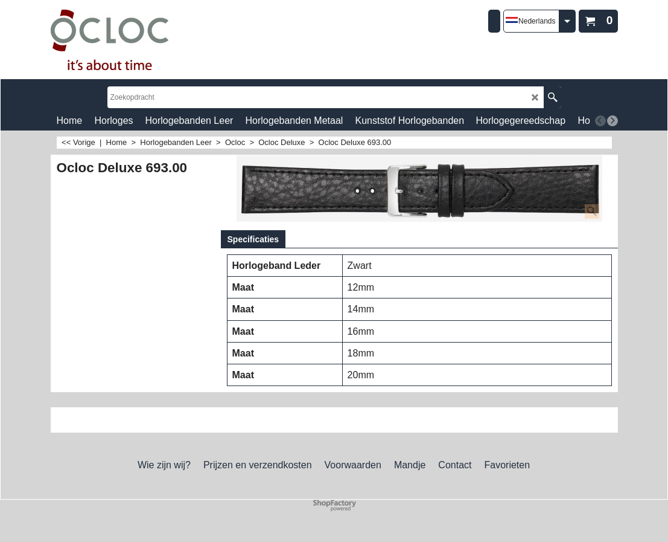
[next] (612, 120)
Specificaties (253, 239)
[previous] (600, 120)
